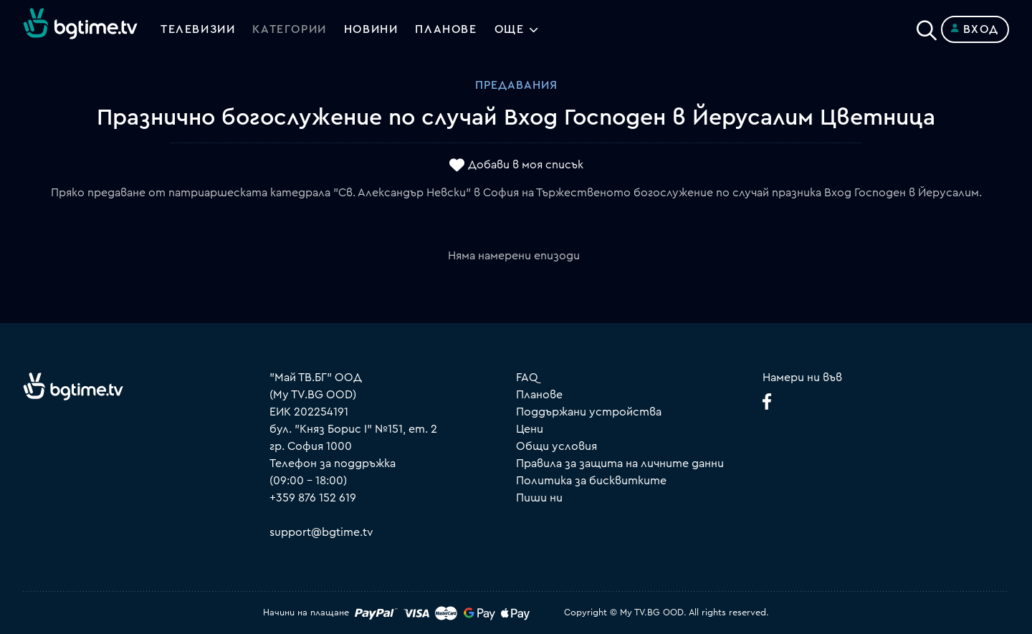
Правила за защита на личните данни (620, 463)
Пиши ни (539, 498)
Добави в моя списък (525, 165)
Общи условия (556, 446)
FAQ (527, 377)
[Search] (927, 26)
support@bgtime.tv (321, 532)
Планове (539, 394)
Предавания (516, 85)
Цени (529, 429)
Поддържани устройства (588, 412)
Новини (371, 29)
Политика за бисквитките (591, 480)
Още (509, 29)
